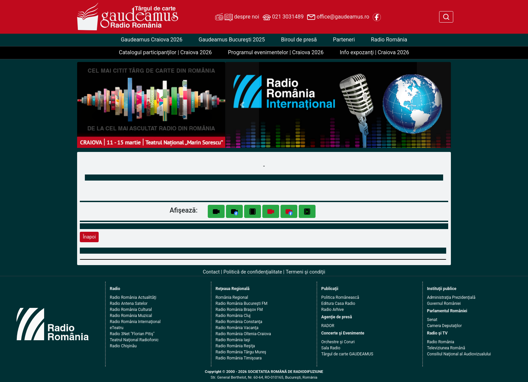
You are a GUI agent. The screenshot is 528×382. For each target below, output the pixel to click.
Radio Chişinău (123, 346)
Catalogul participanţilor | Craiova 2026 (165, 52)
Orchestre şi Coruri (338, 342)
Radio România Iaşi (233, 340)
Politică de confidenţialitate (253, 272)
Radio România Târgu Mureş (241, 352)
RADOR (327, 325)
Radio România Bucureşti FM (241, 303)
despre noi (237, 17)
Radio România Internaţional (135, 321)
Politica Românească (340, 297)
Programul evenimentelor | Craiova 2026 (276, 52)
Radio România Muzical (131, 315)
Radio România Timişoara (239, 358)
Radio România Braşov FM (239, 309)
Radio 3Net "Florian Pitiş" (132, 333)
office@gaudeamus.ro (338, 17)
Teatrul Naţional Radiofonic (134, 340)
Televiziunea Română (446, 348)
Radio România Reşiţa (235, 346)
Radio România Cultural (131, 309)
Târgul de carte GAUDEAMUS (347, 354)
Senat (432, 319)
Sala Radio (330, 348)
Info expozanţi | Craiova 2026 (374, 52)
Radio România (389, 39)
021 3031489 (283, 17)
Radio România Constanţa (239, 321)
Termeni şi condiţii (305, 272)
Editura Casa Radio (338, 303)
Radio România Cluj (233, 315)
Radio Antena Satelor (128, 303)
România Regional (232, 297)
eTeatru (116, 327)
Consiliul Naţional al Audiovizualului (459, 354)
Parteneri (344, 39)
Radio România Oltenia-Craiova (243, 333)
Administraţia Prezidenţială (451, 297)
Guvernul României (444, 303)
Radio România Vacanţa (237, 327)
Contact (211, 272)
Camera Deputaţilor (444, 325)
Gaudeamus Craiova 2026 (152, 39)
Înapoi (89, 237)
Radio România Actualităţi (133, 297)
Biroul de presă (299, 39)
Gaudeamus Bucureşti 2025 (232, 39)
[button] (242, 105)
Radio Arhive (332, 309)
